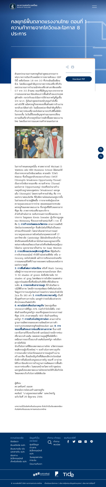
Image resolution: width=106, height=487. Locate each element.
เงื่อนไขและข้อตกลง (51, 483)
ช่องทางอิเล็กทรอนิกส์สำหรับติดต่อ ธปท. (18, 458)
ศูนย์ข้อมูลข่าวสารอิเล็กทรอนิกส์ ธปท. (36, 449)
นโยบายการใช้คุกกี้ (89, 483)
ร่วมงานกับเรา (36, 463)
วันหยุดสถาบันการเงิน (36, 459)
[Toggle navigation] (94, 6)
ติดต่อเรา (14, 441)
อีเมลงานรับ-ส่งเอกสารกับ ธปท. (17, 450)
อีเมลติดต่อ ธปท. (17, 445)
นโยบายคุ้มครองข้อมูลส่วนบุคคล (70, 483)
